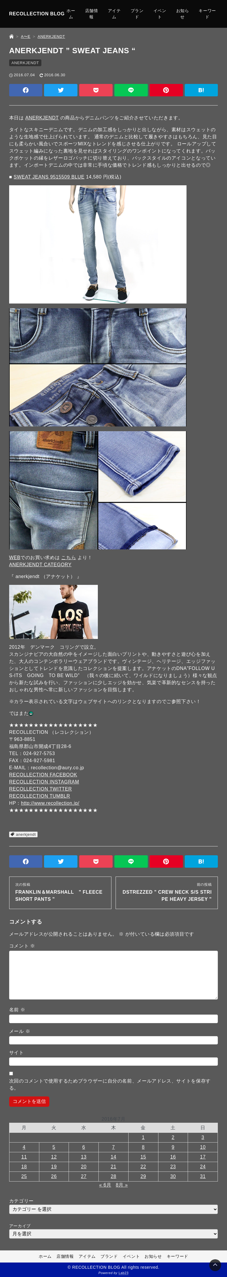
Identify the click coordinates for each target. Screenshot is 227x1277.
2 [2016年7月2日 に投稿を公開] (173, 1137)
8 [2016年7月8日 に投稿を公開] (143, 1147)
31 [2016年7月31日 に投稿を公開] (203, 1176)
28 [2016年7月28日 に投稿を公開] (113, 1176)
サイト (16, 1052)
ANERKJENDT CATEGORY (40, 564)
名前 (17, 1009)
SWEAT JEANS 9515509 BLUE (49, 176)
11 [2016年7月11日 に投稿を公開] (24, 1156)
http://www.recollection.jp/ (50, 803)
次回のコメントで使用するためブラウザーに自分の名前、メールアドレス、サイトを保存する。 (110, 1084)
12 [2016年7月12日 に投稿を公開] (54, 1156)
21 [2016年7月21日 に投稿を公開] (113, 1166)
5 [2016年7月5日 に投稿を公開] (54, 1147)
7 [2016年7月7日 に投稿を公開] (113, 1147)
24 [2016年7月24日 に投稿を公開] (203, 1166)
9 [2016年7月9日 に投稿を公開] (173, 1147)
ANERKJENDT (25, 63)
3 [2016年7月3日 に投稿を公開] (203, 1137)
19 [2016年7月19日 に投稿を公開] (54, 1166)
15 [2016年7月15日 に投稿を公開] (143, 1156)
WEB (14, 557)
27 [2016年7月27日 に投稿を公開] (84, 1176)
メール (19, 1031)
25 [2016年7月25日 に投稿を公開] (24, 1176)
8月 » (122, 1184)
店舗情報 (91, 13)
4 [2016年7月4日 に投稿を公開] (24, 1147)
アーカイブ (20, 1226)
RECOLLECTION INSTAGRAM (44, 781)
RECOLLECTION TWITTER (40, 788)
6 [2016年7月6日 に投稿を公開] (83, 1147)
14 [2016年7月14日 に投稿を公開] (113, 1156)
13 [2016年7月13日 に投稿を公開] (84, 1156)
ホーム (71, 13)
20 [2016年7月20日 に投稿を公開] (84, 1166)
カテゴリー (21, 1200)
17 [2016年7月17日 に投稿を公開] (203, 1156)
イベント (159, 13)
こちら (68, 557)
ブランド (137, 13)
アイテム (114, 13)
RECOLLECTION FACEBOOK (43, 774)
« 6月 (105, 1184)
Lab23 (124, 1273)
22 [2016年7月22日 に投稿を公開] (143, 1166)
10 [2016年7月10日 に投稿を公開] (203, 1147)
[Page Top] (215, 1265)
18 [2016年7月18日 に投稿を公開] (24, 1166)
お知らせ (182, 13)
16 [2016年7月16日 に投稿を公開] (173, 1156)
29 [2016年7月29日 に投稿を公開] (143, 1176)
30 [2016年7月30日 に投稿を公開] (173, 1176)
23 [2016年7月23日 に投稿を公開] (173, 1166)
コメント (22, 945)
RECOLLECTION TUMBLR (39, 796)
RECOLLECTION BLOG (37, 13)
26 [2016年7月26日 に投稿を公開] (54, 1176)
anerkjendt (26, 834)
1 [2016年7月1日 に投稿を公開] (143, 1137)
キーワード (207, 13)
